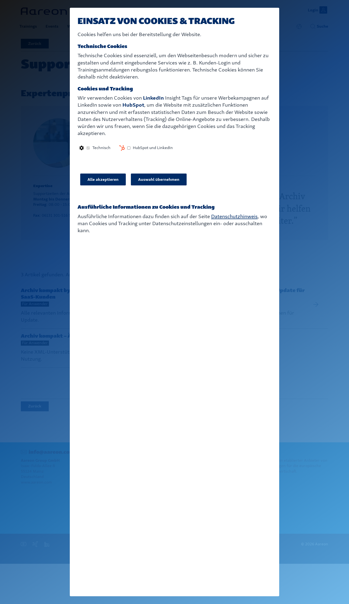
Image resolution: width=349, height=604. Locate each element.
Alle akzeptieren (103, 179)
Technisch (101, 147)
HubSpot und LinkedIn (153, 147)
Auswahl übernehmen (158, 179)
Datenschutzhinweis (234, 216)
